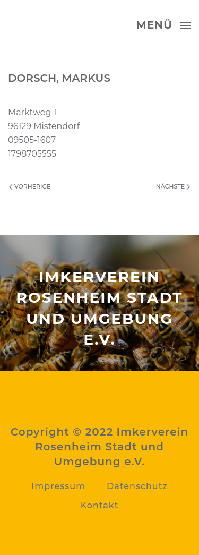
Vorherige (29, 186)
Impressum (58, 486)
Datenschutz (137, 486)
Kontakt (100, 505)
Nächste (173, 186)
